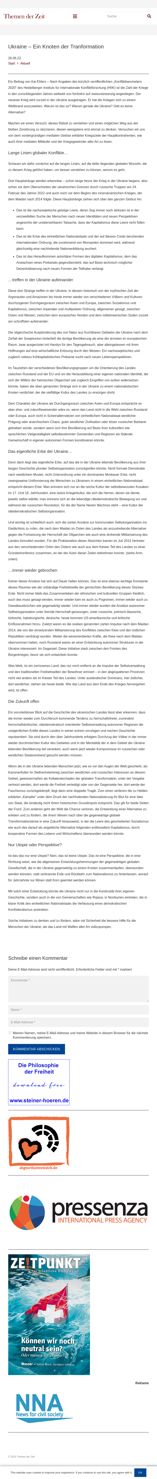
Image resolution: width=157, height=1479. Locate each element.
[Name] (78, 1010)
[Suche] (129, 16)
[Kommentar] (78, 989)
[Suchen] (149, 16)
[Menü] (75, 16)
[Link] (24, 16)
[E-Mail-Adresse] (78, 1022)
